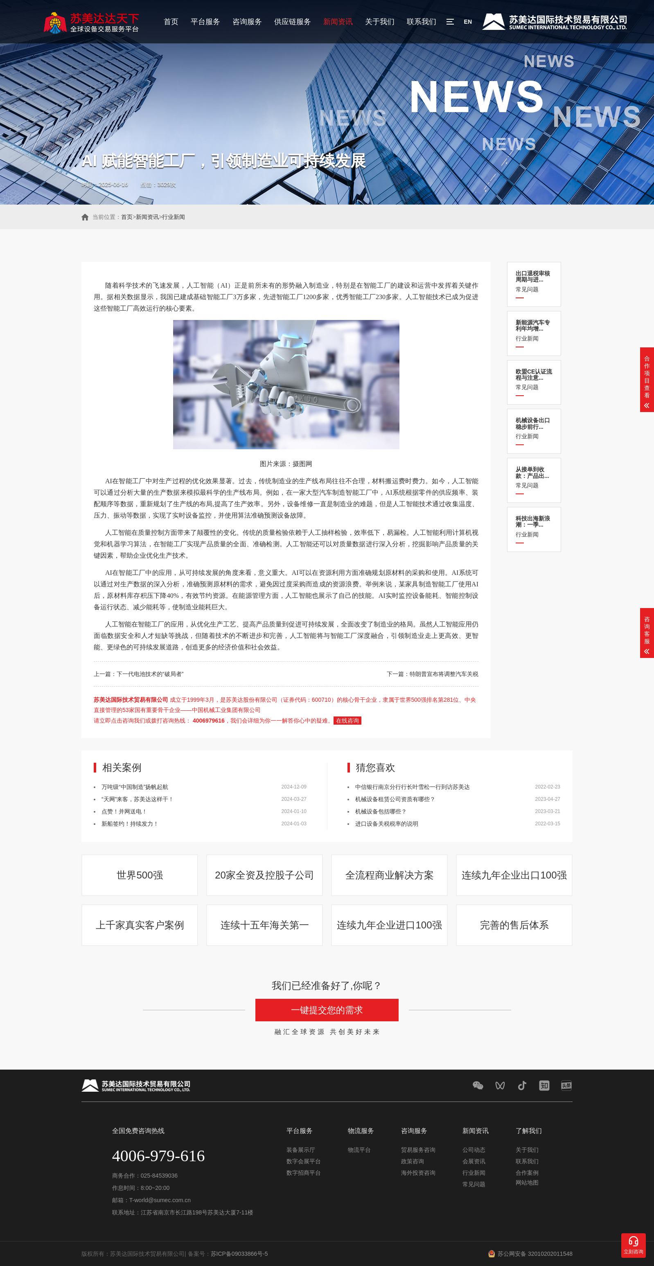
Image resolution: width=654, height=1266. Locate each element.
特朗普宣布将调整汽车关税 (444, 674)
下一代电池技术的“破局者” (150, 674)
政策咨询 (412, 1161)
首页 (171, 22)
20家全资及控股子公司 (264, 875)
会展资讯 (473, 1161)
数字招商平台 (303, 1172)
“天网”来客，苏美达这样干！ (137, 799)
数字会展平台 (303, 1161)
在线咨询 (347, 720)
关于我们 (380, 22)
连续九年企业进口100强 (389, 924)
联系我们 (421, 22)
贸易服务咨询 (418, 1150)
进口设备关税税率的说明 (386, 823)
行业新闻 (173, 217)
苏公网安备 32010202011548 (535, 1253)
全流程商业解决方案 (389, 875)
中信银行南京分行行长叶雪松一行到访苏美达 (412, 787)
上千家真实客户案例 (140, 924)
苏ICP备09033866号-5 (239, 1253)
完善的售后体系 (514, 924)
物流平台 (359, 1150)
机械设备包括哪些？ (381, 811)
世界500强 (139, 875)
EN (468, 21)
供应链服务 (292, 22)
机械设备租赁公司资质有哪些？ (395, 799)
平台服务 (205, 22)
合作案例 (527, 1172)
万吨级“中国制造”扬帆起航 (134, 787)
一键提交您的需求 (327, 1010)
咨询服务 (247, 22)
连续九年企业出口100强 (514, 875)
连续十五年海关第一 (265, 924)
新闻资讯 (338, 22)
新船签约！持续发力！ (130, 823)
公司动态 (473, 1150)
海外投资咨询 (418, 1172)
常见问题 (534, 281)
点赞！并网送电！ (124, 811)
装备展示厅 (300, 1150)
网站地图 (527, 1182)
